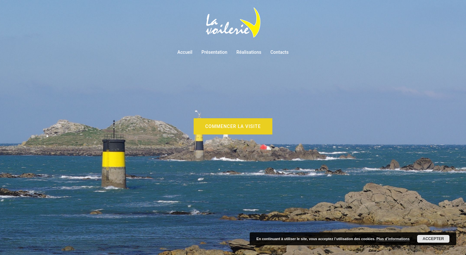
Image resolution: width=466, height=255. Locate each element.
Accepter (433, 239)
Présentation (214, 52)
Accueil (184, 52)
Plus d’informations (393, 239)
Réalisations (248, 52)
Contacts (279, 52)
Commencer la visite (233, 126)
